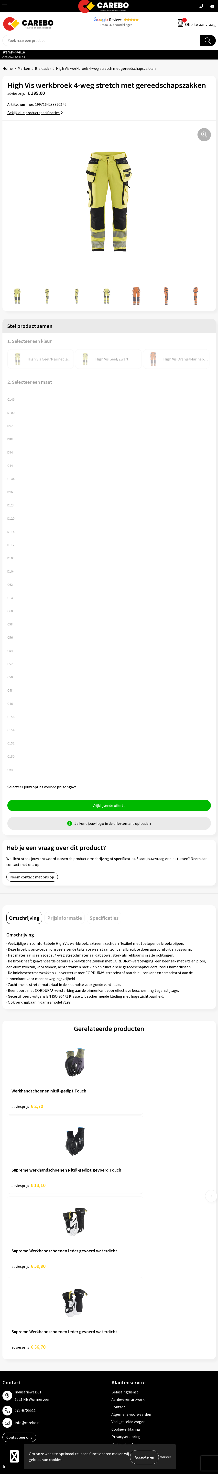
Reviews (115, 19)
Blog (6, 1354)
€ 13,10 (131, 1107)
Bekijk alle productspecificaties (35, 112)
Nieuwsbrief (12, 1383)
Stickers (118, 1361)
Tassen (117, 1354)
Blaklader (43, 68)
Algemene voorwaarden (131, 1255)
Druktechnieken (124, 1284)
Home (7, 68)
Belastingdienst (124, 1232)
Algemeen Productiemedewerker (29, 1324)
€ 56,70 (131, 1188)
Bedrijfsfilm (12, 1376)
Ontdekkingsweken (18, 1339)
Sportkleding (122, 1339)
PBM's (116, 1331)
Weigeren (165, 1457)
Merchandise (12, 1368)
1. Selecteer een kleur (29, 341)
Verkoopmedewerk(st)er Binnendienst (34, 1317)
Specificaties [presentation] (104, 918)
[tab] (24, 918)
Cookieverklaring (125, 1270)
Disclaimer (120, 1292)
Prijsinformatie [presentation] (64, 918)
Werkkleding (121, 1324)
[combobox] (101, 40)
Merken (24, 68)
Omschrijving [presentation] (24, 918)
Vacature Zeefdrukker (20, 1331)
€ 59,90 (28, 1188)
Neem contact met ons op (32, 877)
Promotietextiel (125, 1317)
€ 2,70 (27, 1107)
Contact (118, 1247)
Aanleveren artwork (127, 1240)
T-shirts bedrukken (18, 1361)
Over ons (9, 1346)
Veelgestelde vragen (128, 1262)
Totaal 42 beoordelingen (116, 25)
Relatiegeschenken (127, 1346)
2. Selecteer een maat (29, 382)
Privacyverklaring (126, 1277)
